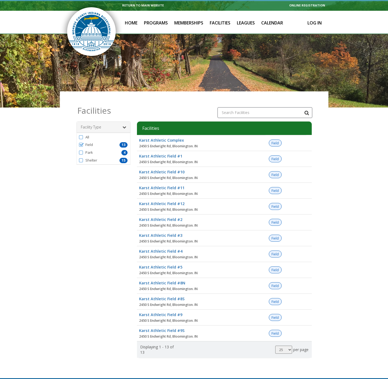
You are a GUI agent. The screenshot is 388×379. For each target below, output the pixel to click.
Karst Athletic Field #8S (161, 293)
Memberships (188, 23)
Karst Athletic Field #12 (161, 198)
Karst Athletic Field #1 (160, 150)
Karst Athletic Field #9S (161, 324)
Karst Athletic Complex (161, 134)
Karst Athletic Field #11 (161, 182)
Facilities (220, 23)
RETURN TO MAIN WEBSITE (143, 5)
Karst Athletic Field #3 (160, 229)
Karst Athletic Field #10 (161, 166)
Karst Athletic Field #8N (162, 277)
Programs (156, 23)
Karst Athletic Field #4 (160, 245)
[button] (103, 131)
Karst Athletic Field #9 (160, 309)
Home (131, 23)
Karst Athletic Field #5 (160, 261)
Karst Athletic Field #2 (160, 213)
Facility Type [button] (103, 121)
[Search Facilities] (307, 107)
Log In (314, 23)
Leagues (246, 23)
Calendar (272, 23)
